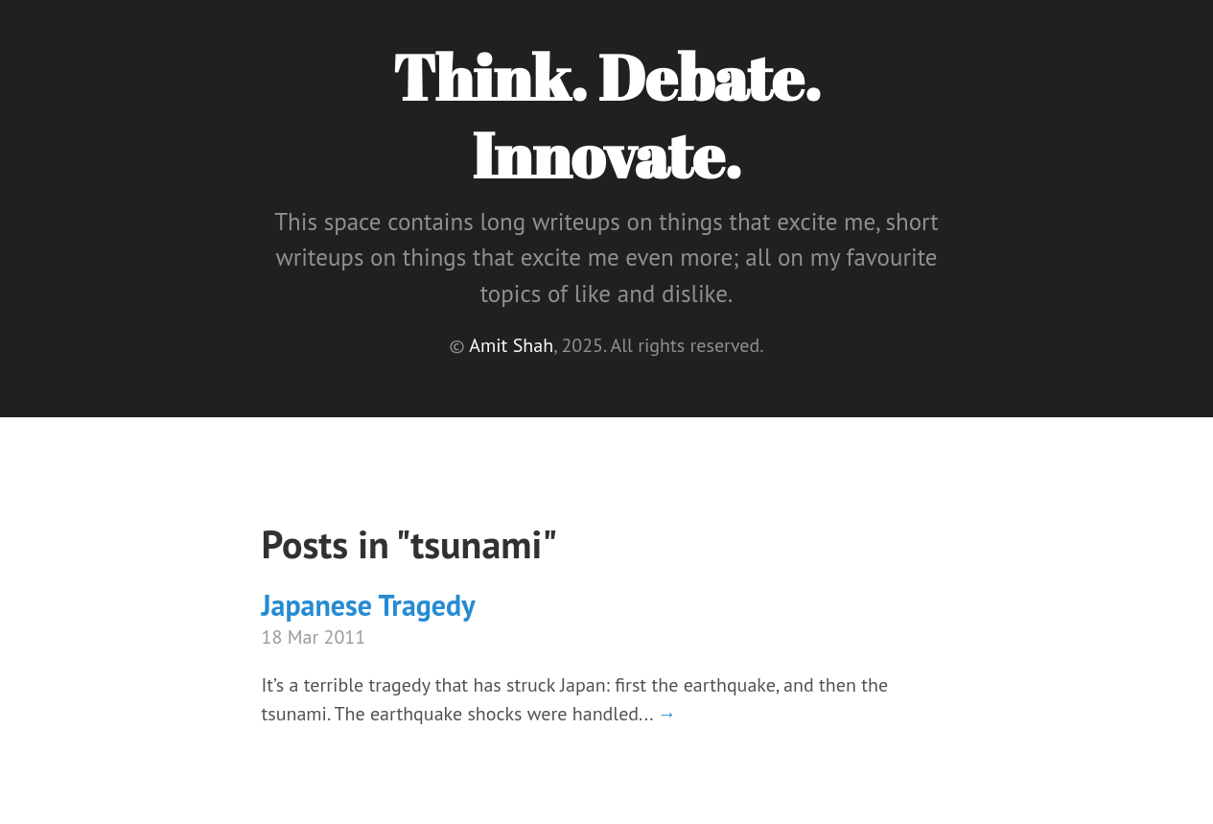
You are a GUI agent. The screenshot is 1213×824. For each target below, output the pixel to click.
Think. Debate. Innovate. (606, 116)
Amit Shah (511, 345)
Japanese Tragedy (369, 605)
